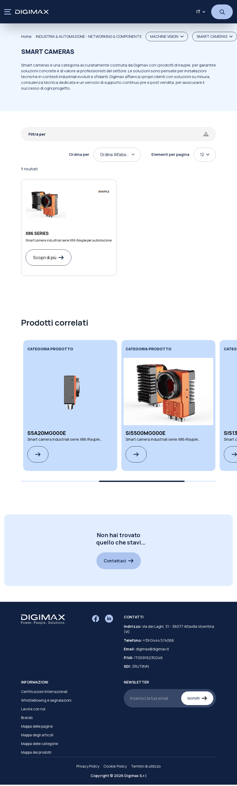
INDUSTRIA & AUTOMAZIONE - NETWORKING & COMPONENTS (88, 36)
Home (26, 36)
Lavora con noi (33, 709)
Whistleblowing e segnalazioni (46, 700)
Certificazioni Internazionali (44, 691)
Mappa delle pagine (37, 726)
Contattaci (119, 561)
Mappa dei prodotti (36, 752)
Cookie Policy (115, 766)
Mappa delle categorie (39, 743)
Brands (27, 717)
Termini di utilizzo (146, 766)
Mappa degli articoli (37, 735)
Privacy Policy (87, 766)
